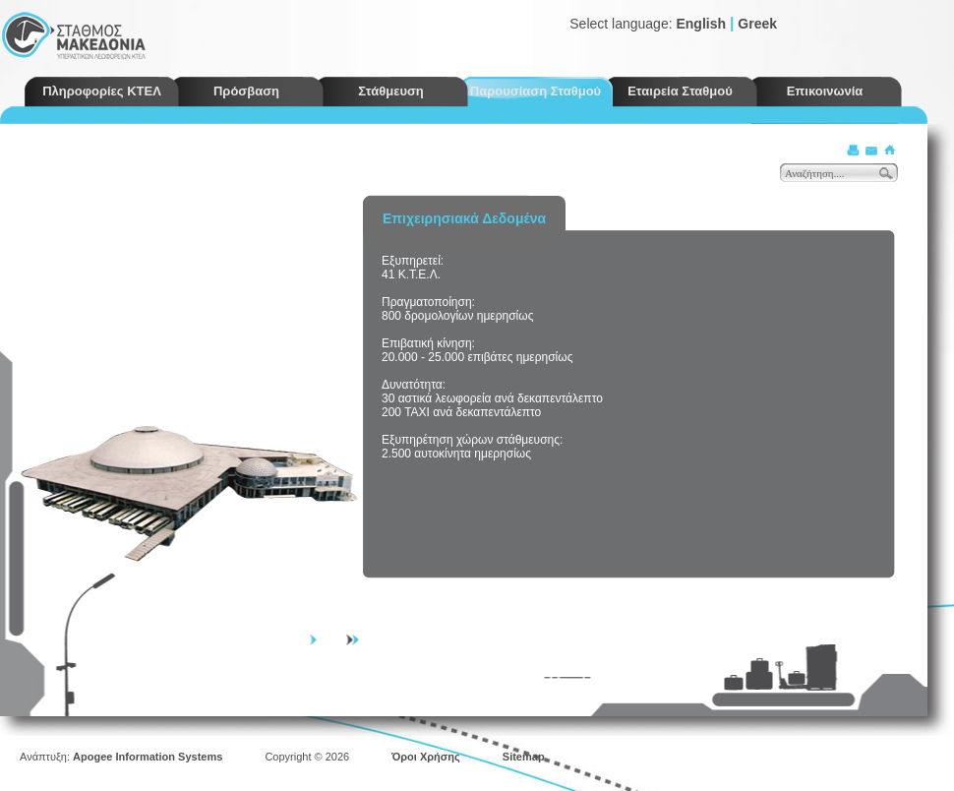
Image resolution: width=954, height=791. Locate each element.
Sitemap (524, 756)
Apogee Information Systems (147, 756)
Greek (757, 23)
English (701, 23)
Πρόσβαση (246, 91)
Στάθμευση (391, 91)
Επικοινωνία (825, 91)
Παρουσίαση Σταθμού (535, 91)
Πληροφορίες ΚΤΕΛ (101, 91)
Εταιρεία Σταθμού (680, 91)
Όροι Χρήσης (425, 756)
